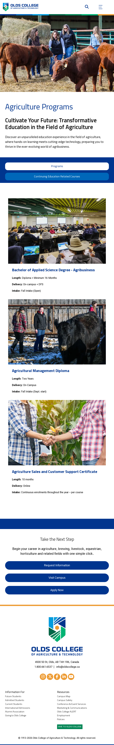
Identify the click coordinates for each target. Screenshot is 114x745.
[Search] (87, 7)
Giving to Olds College (15, 715)
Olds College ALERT (66, 711)
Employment (63, 715)
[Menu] (100, 7)
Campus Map (63, 696)
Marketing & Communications (72, 708)
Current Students (13, 704)
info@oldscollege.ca (68, 666)
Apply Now (57, 590)
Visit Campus (57, 577)
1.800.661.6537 (43, 666)
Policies (61, 719)
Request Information (57, 565)
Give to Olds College (69, 726)
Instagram (43, 677)
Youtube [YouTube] (71, 677)
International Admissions (17, 708)
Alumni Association (14, 711)
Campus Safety (64, 700)
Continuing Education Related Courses (57, 176)
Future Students (13, 696)
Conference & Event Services (71, 704)
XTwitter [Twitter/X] (50, 677)
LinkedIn (64, 677)
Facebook (57, 677)
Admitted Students (14, 700)
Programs (57, 166)
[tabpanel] (57, 351)
